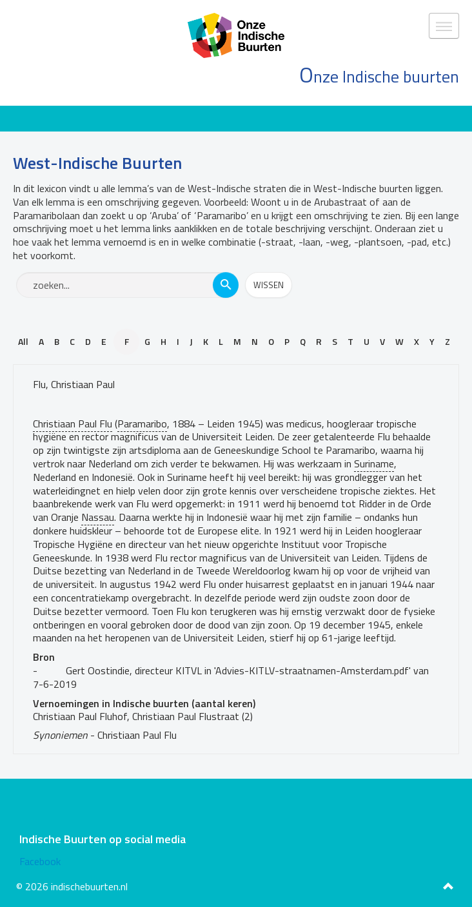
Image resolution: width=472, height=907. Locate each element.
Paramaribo (142, 423)
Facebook (40, 861)
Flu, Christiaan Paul (74, 384)
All (23, 341)
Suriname (374, 463)
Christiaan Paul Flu (72, 423)
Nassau (97, 517)
